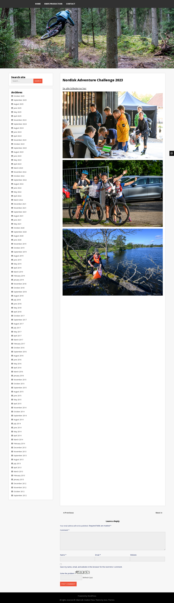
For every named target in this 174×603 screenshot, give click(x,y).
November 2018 (20, 284)
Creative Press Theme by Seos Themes (99, 600)
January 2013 (19, 479)
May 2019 (17, 264)
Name (63, 555)
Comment (64, 530)
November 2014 (20, 408)
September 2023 (20, 148)
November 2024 (20, 120)
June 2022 (17, 188)
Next (158, 512)
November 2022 (20, 172)
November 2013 (20, 451)
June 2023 (17, 156)
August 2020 (18, 236)
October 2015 (19, 384)
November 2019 (20, 244)
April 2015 (17, 404)
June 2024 (17, 132)
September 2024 (20, 124)
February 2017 (19, 344)
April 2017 (17, 336)
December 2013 (20, 448)
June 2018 (17, 304)
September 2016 (20, 352)
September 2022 (20, 180)
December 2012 (20, 483)
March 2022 (18, 200)
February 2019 (19, 276)
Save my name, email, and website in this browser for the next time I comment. (91, 567)
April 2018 (17, 312)
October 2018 (19, 288)
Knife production (53, 4)
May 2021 (17, 224)
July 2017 (17, 328)
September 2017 (20, 320)
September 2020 (20, 232)
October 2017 (19, 316)
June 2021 (17, 220)
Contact (70, 4)
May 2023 (17, 160)
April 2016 (17, 368)
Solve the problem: (75, 572)
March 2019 (18, 272)
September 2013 (20, 455)
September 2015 (20, 388)
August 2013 (18, 459)
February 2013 (19, 475)
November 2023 (20, 140)
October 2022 (19, 176)
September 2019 (20, 252)
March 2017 (18, 340)
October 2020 (19, 228)
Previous (69, 512)
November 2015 (20, 380)
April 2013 (17, 467)
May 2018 (17, 308)
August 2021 (18, 216)
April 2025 (17, 116)
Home (38, 4)
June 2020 (17, 240)
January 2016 (19, 376)
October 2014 (19, 412)
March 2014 (18, 440)
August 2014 (18, 420)
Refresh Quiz (88, 577)
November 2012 (20, 487)
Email (98, 555)
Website (133, 555)
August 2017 (18, 324)
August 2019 (18, 256)
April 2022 (17, 196)
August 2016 (18, 356)
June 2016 (17, 360)
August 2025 (18, 104)
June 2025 (17, 108)
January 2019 (19, 280)
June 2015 (17, 396)
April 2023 (17, 164)
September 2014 (20, 416)
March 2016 (18, 372)
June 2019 (17, 260)
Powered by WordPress (87, 596)
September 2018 (20, 292)
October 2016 (19, 348)
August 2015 (18, 392)
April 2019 (17, 268)
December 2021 (20, 204)
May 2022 (17, 192)
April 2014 (17, 436)
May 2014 (17, 432)
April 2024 (17, 136)
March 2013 (18, 471)
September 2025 (20, 100)
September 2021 (20, 212)
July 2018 (17, 300)
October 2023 (19, 144)
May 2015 (17, 400)
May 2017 (17, 332)
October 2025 (19, 96)
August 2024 (18, 128)
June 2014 (17, 428)
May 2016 (17, 364)
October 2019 (19, 248)
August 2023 (18, 152)
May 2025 (17, 112)
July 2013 (17, 463)
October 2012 (19, 491)
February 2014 (19, 444)
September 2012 (20, 495)
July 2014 (17, 424)
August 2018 (18, 296)
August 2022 (18, 184)
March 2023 (18, 168)
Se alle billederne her (74, 88)
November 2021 (20, 208)
